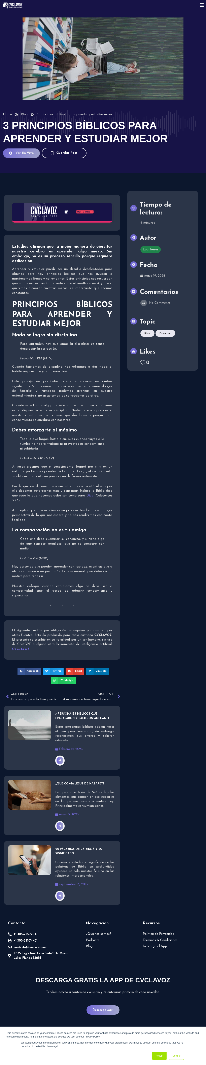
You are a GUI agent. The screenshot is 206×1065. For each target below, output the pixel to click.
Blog (24, 114)
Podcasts (92, 940)
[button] (29, 671)
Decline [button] (176, 1055)
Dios (90, 495)
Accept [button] (159, 1055)
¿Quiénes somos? (98, 934)
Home (7, 114)
